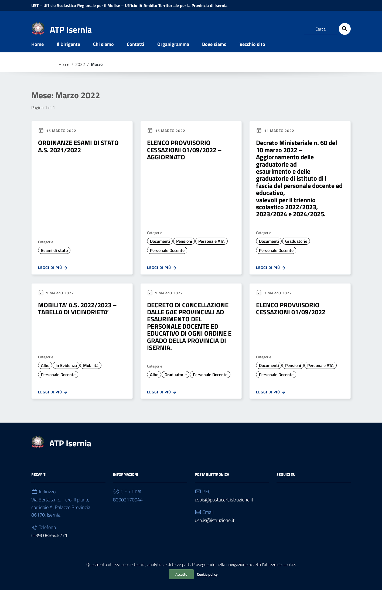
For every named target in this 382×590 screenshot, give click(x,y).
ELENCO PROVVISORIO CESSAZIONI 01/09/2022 (290, 316)
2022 (80, 72)
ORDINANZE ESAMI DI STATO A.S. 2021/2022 (78, 154)
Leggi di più (53, 276)
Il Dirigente (68, 52)
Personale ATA (211, 249)
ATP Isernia (71, 29)
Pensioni (184, 249)
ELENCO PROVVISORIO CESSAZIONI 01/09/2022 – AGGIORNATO (184, 158)
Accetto (181, 574)
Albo (45, 373)
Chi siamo (103, 52)
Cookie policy (207, 574)
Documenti (160, 249)
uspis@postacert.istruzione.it (224, 508)
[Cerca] (345, 29)
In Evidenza (66, 373)
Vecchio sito (252, 52)
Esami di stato (54, 258)
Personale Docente (167, 258)
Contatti (135, 52)
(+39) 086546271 (49, 543)
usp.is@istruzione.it (214, 528)
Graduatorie (296, 249)
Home (37, 52)
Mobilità (90, 373)
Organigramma (173, 52)
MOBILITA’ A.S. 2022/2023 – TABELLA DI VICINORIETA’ (77, 316)
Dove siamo (214, 52)
